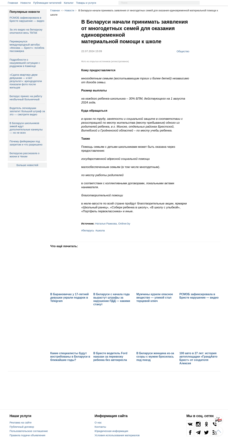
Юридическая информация (111, 430)
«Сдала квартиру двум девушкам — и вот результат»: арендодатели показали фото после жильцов (26, 81)
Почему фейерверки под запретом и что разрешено (26, 143)
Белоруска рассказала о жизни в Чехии (24, 155)
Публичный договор (22, 426)
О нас (98, 422)
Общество (183, 51)
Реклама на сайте (21, 422)
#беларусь (87, 230)
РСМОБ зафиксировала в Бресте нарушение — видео (27, 19)
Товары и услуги (86, 2)
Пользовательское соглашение (29, 430)
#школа (100, 230)
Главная (13, 2)
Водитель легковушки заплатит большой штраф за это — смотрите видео (27, 111)
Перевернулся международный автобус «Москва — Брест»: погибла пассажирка (27, 46)
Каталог (69, 2)
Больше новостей (27, 165)
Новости (25, 2)
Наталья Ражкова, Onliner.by (112, 223)
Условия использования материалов (117, 435)
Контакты (100, 426)
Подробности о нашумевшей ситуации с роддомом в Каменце (25, 63)
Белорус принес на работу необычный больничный (26, 98)
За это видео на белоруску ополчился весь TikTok (26, 31)
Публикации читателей (47, 2)
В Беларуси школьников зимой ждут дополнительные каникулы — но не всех (26, 128)
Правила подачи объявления (27, 435)
